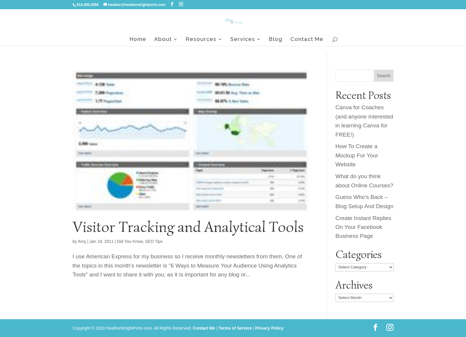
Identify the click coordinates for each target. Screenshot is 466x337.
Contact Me (306, 39)
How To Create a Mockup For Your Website (357, 155)
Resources (201, 39)
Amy (82, 241)
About (163, 39)
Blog (275, 39)
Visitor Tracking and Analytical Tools (188, 226)
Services (242, 39)
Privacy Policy (269, 328)
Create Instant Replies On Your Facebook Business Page (363, 227)
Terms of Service (235, 328)
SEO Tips (154, 241)
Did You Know (130, 241)
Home (138, 39)
